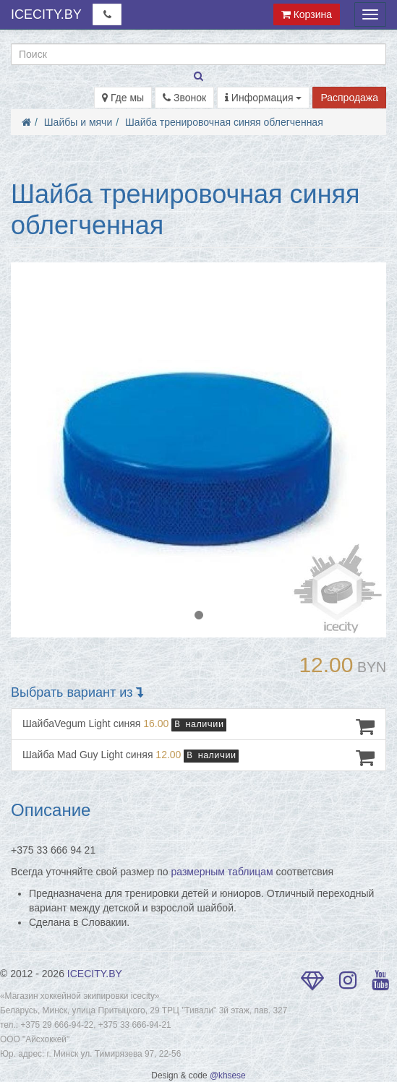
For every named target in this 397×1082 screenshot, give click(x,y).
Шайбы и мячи (78, 122)
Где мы (123, 97)
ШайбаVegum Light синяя (198, 726)
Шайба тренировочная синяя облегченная (224, 122)
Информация (263, 97)
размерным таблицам (222, 871)
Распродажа (349, 97)
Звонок (184, 97)
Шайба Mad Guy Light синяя (198, 757)
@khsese (228, 1075)
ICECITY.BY (46, 14)
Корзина (306, 14)
